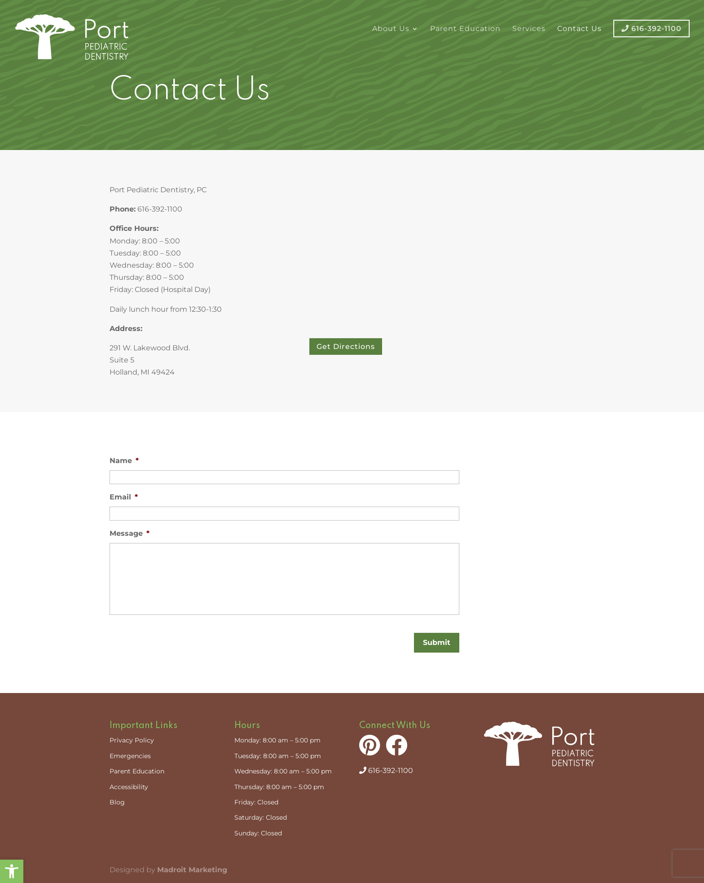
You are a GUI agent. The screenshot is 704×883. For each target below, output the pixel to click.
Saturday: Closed (260, 817)
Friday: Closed (256, 802)
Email (124, 497)
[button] (11, 871)
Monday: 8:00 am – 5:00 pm (277, 740)
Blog (117, 802)
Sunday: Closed (258, 833)
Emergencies (130, 756)
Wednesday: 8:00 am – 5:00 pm (283, 771)
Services (529, 29)
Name (124, 460)
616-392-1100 (386, 770)
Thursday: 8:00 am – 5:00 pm (279, 787)
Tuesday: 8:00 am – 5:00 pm (277, 756)
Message (130, 533)
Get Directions (346, 346)
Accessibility (129, 787)
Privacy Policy (132, 740)
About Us (390, 29)
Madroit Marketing (192, 869)
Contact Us (579, 29)
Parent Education (465, 29)
